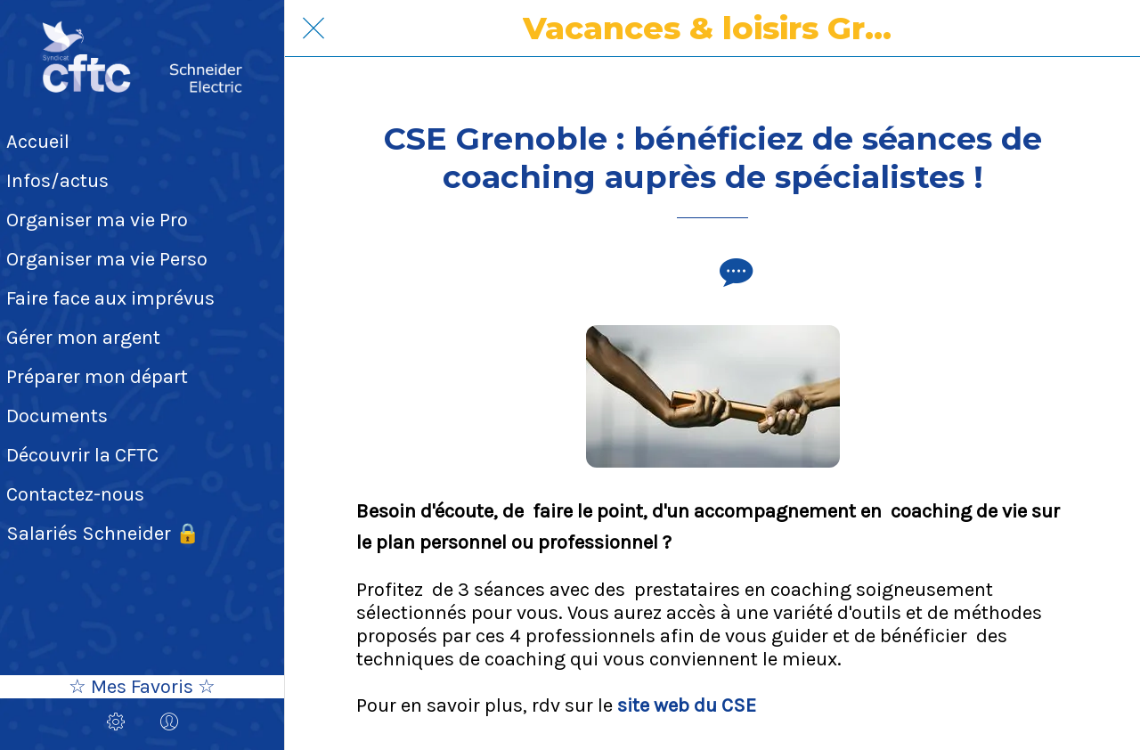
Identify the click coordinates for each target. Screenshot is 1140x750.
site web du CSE (686, 705)
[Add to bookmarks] (691, 271)
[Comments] (733, 271)
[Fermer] (313, 28)
